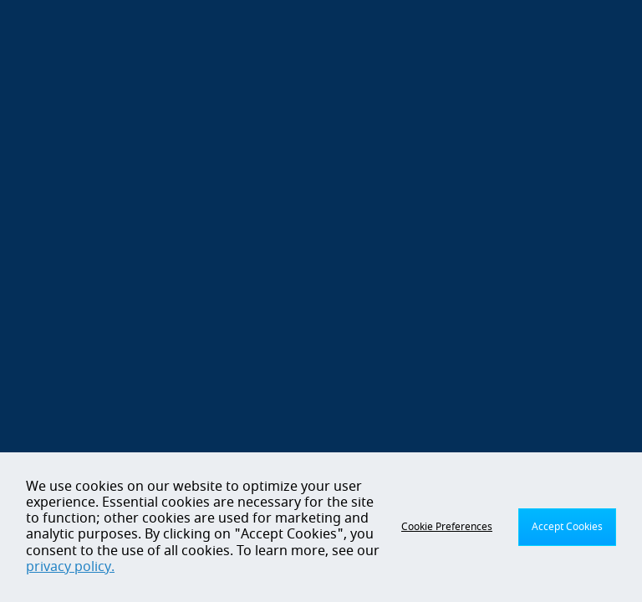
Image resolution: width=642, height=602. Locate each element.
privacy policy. (70, 567)
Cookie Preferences (446, 526)
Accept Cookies (567, 526)
